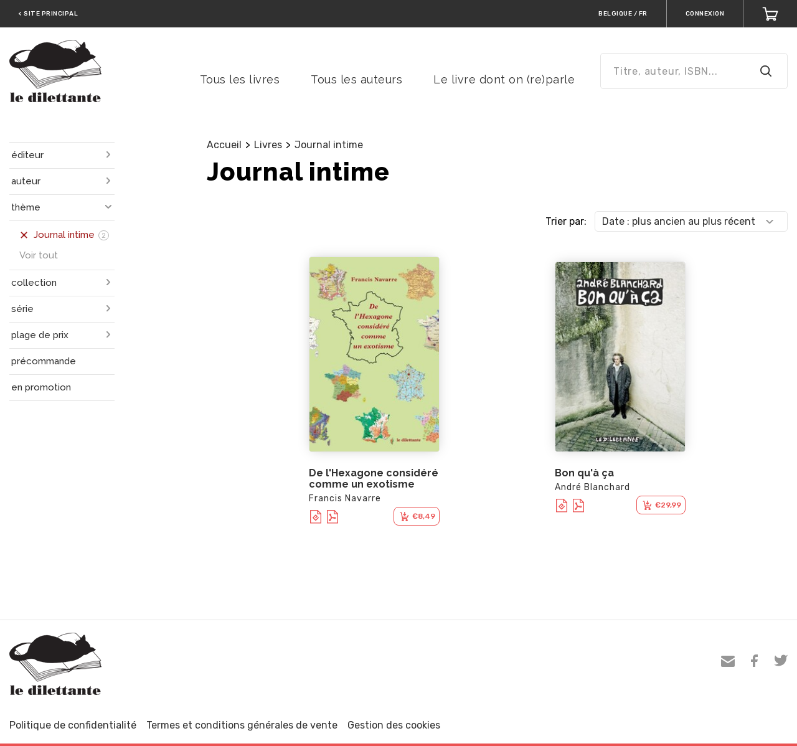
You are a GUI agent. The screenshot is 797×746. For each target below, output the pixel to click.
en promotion (41, 387)
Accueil (224, 145)
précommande (43, 361)
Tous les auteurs (356, 79)
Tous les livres (240, 79)
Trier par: (566, 221)
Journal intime (329, 145)
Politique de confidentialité (72, 725)
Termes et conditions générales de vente (241, 725)
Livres (268, 145)
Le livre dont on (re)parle (504, 79)
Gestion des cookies (393, 725)
